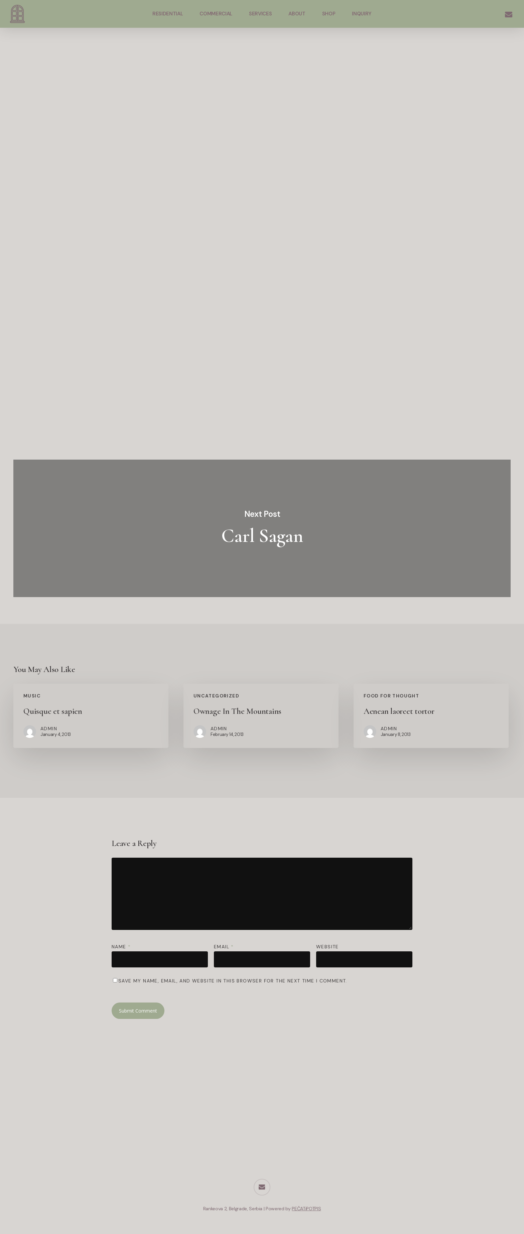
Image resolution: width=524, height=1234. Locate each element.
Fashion (260, 63)
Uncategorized (216, 696)
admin (265, 108)
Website (327, 947)
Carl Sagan (262, 528)
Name (121, 947)
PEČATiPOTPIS (306, 1209)
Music (32, 696)
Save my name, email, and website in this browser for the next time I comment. (232, 981)
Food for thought (391, 696)
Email (224, 947)
